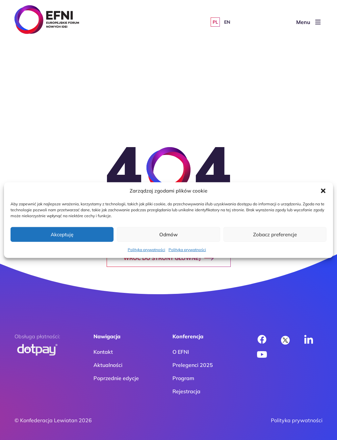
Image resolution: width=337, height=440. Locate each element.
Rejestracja (186, 391)
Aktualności (107, 365)
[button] (323, 191)
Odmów (168, 234)
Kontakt (103, 352)
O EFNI (180, 352)
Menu (308, 22)
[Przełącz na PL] (215, 22)
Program (183, 378)
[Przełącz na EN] (227, 22)
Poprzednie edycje (116, 378)
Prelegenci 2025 (192, 365)
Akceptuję (62, 234)
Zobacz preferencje (275, 234)
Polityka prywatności (146, 249)
